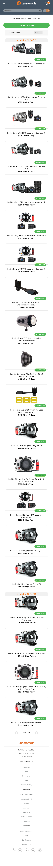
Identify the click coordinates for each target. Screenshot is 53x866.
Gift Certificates (26, 795)
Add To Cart (40, 59)
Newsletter (26, 776)
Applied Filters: (15, 32)
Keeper (26, 803)
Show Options (26, 25)
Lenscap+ (26, 808)
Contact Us (26, 844)
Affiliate (27, 821)
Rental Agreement (26, 831)
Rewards (26, 812)
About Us (26, 767)
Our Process (26, 840)
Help (26, 835)
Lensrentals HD (26, 799)
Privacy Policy (26, 785)
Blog (26, 771)
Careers (26, 780)
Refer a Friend (26, 817)
